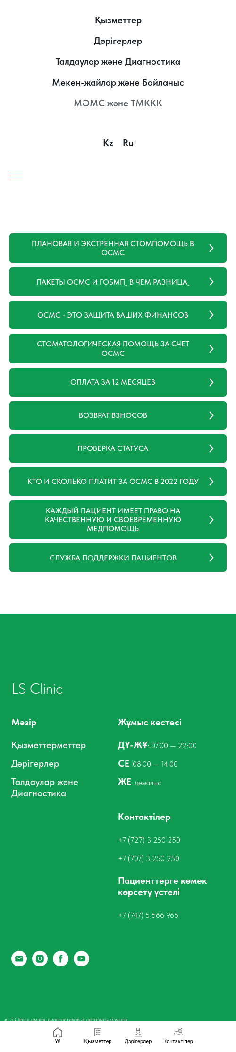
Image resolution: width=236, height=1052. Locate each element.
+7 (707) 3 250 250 (148, 858)
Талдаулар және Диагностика (118, 61)
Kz (108, 142)
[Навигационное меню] (16, 176)
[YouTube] (81, 964)
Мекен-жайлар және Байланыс (118, 82)
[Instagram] (40, 964)
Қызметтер (118, 20)
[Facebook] (60, 964)
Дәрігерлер (118, 40)
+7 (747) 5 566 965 (148, 915)
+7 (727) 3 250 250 (149, 840)
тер (79, 744)
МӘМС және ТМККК (118, 103)
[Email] (19, 964)
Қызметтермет (41, 744)
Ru (128, 142)
